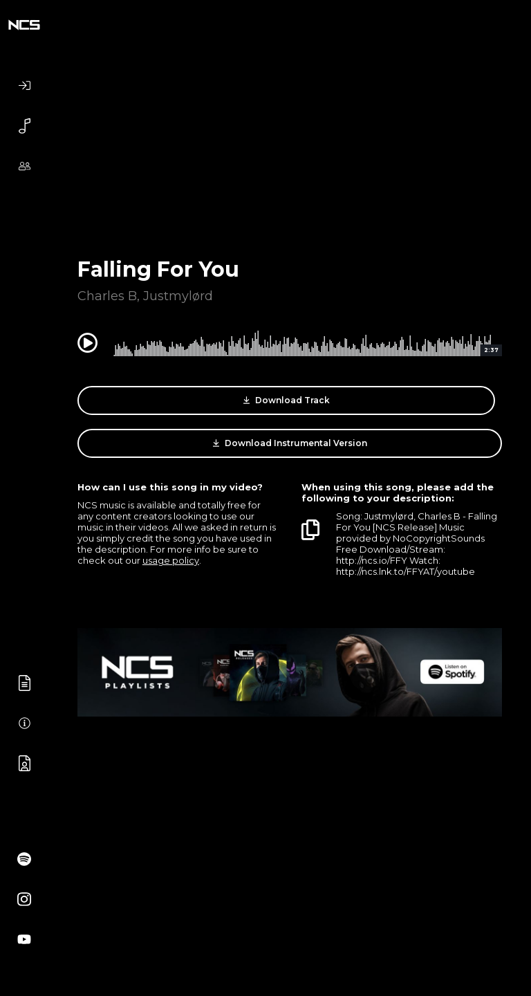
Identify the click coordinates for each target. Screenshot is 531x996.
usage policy (170, 560)
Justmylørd (178, 296)
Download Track (286, 400)
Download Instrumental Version (290, 443)
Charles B (107, 296)
